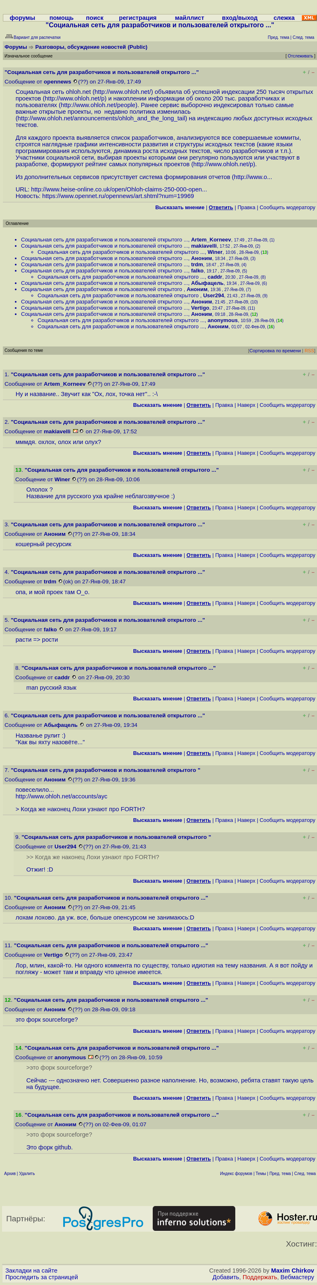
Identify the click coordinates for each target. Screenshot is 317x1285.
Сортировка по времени (275, 350)
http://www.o (250, 177)
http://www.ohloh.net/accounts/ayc (62, 796)
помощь (62, 17)
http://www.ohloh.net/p (74, 98)
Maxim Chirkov (292, 1270)
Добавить (226, 1277)
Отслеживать (300, 56)
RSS (309, 350)
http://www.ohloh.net (122, 91)
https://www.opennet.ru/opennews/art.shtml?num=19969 (118, 196)
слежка (284, 17)
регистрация (137, 17)
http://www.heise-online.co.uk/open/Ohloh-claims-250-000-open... (119, 189)
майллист (189, 17)
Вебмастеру (297, 1277)
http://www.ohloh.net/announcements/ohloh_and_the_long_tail (101, 118)
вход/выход (240, 17)
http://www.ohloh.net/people (98, 105)
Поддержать (260, 1277)
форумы (22, 17)
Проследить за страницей (41, 1277)
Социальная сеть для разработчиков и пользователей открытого (102, 289)
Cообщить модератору (287, 207)
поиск (94, 17)
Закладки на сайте (31, 1270)
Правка (246, 207)
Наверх (246, 405)
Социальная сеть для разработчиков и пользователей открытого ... (104, 239)
